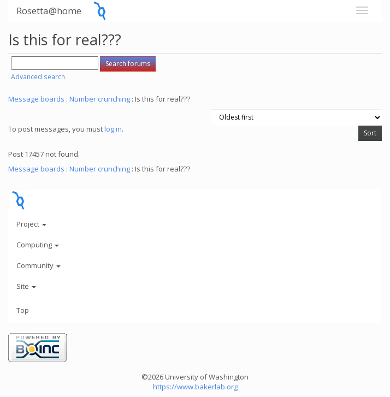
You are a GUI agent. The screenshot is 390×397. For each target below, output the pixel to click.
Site (26, 286)
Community (38, 265)
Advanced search (38, 76)
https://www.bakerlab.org (195, 387)
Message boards (36, 99)
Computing (37, 245)
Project (31, 224)
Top (22, 310)
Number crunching (99, 99)
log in (113, 129)
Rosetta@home (48, 10)
